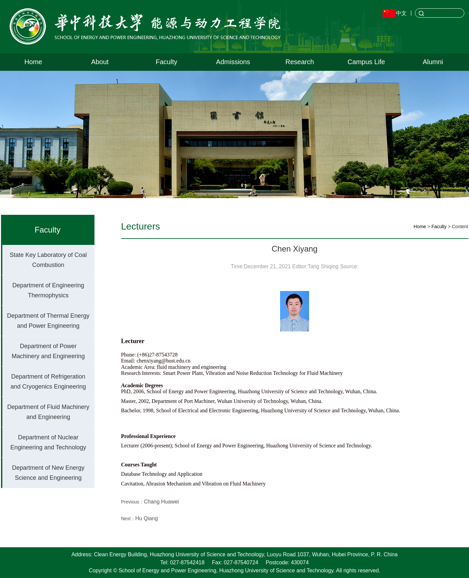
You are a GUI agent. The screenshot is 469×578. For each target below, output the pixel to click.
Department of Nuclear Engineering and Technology (48, 442)
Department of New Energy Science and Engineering (48, 472)
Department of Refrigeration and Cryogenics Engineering (48, 381)
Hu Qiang (146, 518)
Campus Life (366, 61)
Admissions (233, 61)
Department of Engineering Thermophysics (48, 290)
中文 (401, 13)
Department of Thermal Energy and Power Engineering (48, 320)
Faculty (166, 61)
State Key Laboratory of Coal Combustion (48, 260)
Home (33, 61)
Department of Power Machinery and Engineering (48, 351)
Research (299, 61)
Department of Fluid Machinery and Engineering (48, 412)
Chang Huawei (161, 501)
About (99, 61)
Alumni (433, 61)
